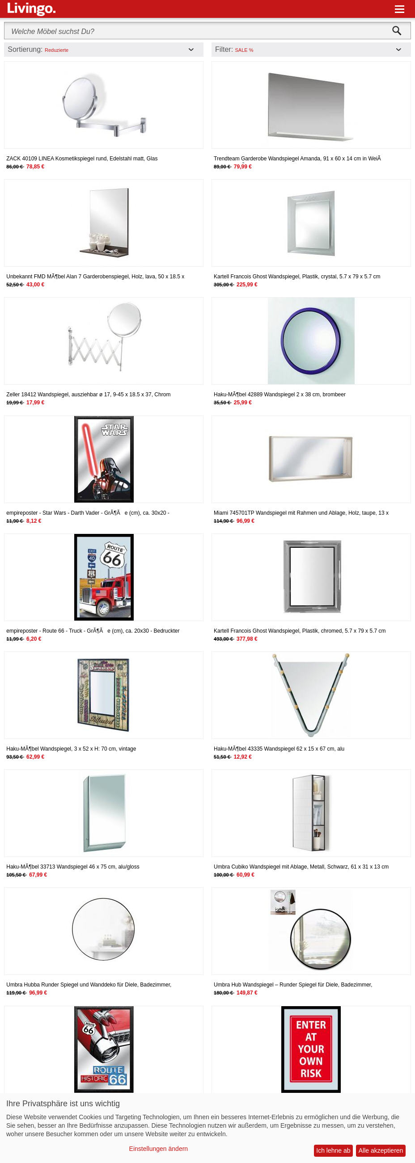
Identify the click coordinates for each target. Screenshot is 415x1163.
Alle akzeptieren (381, 1150)
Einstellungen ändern (158, 1148)
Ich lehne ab (333, 1150)
